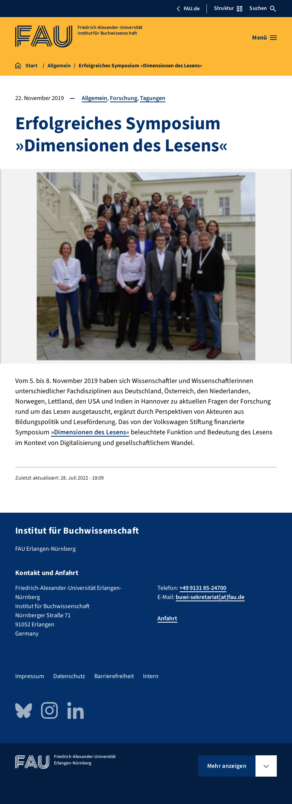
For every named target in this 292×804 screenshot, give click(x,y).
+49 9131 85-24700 (202, 588)
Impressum (29, 676)
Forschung (123, 98)
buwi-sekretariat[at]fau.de (210, 597)
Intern (151, 676)
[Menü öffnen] (264, 37)
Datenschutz (69, 676)
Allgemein (94, 98)
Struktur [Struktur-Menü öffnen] (228, 8)
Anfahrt (167, 618)
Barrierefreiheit (114, 676)
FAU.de (188, 9)
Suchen (262, 8)
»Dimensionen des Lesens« (90, 432)
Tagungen (152, 98)
